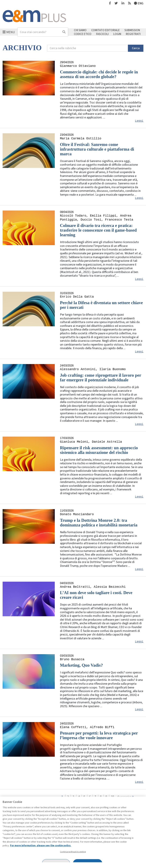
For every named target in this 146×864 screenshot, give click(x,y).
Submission (132, 30)
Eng (139, 3)
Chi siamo (80, 30)
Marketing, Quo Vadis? (81, 665)
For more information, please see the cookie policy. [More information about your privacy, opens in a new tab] (40, 845)
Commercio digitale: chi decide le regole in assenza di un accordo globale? (99, 74)
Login (117, 34)
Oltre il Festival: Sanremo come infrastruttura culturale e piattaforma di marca (97, 149)
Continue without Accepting (73, 851)
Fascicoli (102, 34)
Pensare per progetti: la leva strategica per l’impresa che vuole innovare (99, 735)
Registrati (133, 34)
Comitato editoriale (105, 30)
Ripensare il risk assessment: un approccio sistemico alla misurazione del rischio (99, 450)
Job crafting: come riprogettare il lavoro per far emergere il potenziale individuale (100, 377)
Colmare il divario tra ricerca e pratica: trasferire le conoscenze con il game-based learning (98, 230)
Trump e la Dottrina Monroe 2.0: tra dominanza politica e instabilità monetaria (98, 522)
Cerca (136, 48)
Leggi (139, 121)
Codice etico (82, 34)
